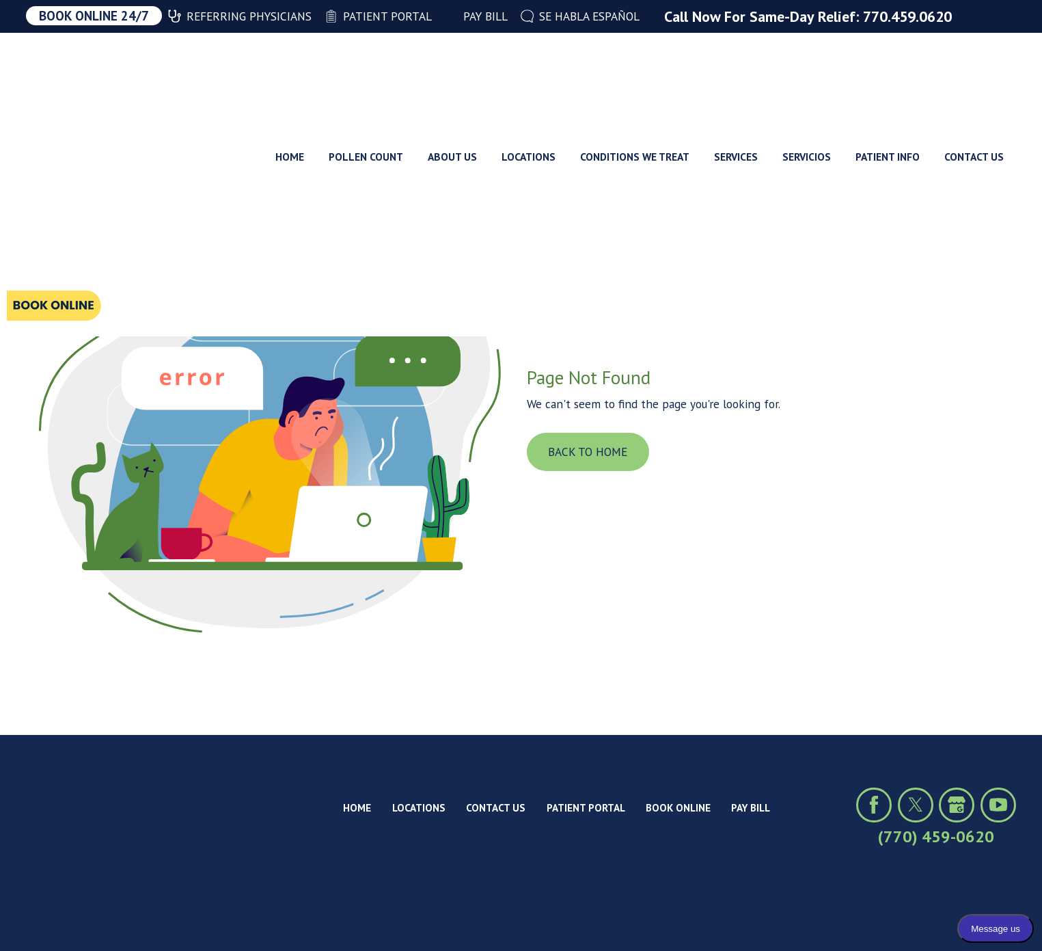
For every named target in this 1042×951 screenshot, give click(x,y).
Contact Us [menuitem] (974, 74)
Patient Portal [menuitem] (378, 16)
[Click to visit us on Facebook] (874, 805)
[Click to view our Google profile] (956, 805)
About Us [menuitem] (452, 74)
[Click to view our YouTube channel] (998, 805)
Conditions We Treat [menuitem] (634, 74)
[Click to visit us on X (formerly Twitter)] (915, 805)
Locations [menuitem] (529, 74)
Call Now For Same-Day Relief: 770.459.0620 (808, 16)
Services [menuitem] (736, 74)
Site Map (220, 917)
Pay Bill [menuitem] (476, 16)
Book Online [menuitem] (678, 807)
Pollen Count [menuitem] (366, 74)
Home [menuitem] (289, 74)
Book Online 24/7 (94, 16)
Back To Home (587, 451)
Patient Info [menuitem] (887, 74)
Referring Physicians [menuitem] (240, 16)
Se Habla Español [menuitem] (580, 16)
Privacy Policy (149, 917)
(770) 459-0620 (936, 836)
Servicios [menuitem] (806, 74)
